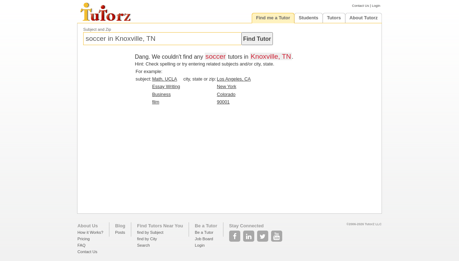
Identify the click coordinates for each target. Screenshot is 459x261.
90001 (223, 102)
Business (161, 94)
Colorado (226, 94)
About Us (87, 225)
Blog (120, 225)
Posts (120, 232)
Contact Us (360, 6)
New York (226, 86)
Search (143, 245)
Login (376, 6)
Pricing (83, 239)
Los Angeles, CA (234, 79)
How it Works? (90, 232)
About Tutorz (364, 17)
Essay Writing (166, 86)
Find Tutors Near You (160, 225)
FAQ (81, 245)
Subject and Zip (97, 29)
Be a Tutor (206, 225)
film (155, 102)
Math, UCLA (164, 79)
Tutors (334, 17)
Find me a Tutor (273, 17)
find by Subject (150, 232)
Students (308, 17)
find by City (147, 239)
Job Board (204, 239)
